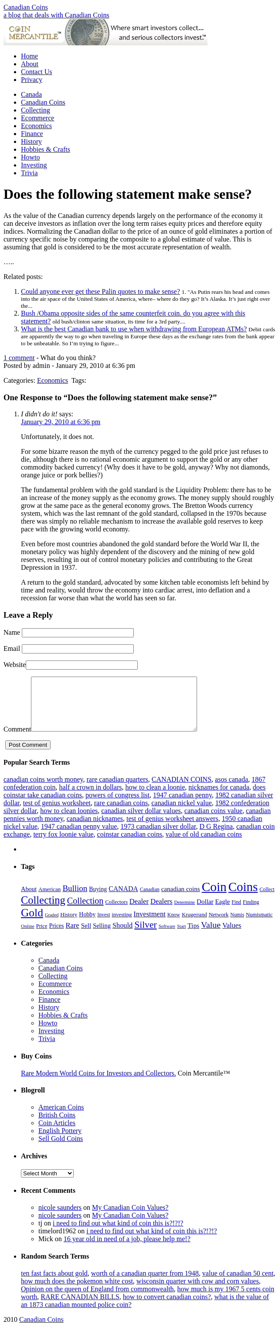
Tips (193, 935)
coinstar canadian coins (129, 844)
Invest (103, 925)
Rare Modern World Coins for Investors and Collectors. (98, 1083)
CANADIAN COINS (181, 789)
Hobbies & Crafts (45, 149)
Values (231, 936)
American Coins (61, 1117)
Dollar (205, 912)
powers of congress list (117, 805)
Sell (86, 936)
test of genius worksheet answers (172, 829)
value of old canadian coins (204, 844)
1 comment (19, 357)
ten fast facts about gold (54, 1283)
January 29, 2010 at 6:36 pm (60, 421)
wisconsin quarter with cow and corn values (197, 1291)
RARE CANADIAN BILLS (80, 1307)
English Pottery (60, 1141)
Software (167, 936)
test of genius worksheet (57, 813)
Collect (266, 900)
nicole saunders (60, 1218)
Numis (237, 925)
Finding (251, 912)
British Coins (56, 1125)
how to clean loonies (69, 821)
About (29, 64)
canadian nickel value (181, 813)
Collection (85, 911)
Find (236, 912)
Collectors (116, 912)
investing (122, 925)
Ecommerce (37, 118)
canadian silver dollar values (141, 821)
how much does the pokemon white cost (77, 1291)
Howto (30, 157)
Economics (36, 125)
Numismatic (259, 925)
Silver (145, 935)
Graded (51, 925)
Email (11, 648)
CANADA (123, 899)
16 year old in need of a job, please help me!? (127, 1249)
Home (29, 56)
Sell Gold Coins (60, 1149)
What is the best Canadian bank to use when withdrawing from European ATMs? (134, 329)
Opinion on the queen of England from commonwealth (97, 1299)
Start (181, 936)
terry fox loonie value (63, 844)
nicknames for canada (218, 797)
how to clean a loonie (155, 797)
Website (14, 664)
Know (173, 925)
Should (122, 936)
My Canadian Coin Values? (130, 1218)
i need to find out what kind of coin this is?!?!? (118, 1233)
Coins (243, 897)
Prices (56, 936)
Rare (72, 936)
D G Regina (215, 837)
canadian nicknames (95, 829)
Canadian (150, 900)
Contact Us (36, 71)
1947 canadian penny (182, 805)
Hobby (87, 925)
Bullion (74, 898)
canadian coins (180, 899)
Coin (214, 897)
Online (27, 936)
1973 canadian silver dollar (158, 837)
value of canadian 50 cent (237, 1283)
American (49, 899)
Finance (32, 133)
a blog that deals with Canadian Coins (56, 15)
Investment (149, 924)
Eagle (222, 912)
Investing (34, 165)
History (31, 141)
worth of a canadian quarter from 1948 (145, 1283)
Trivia (29, 173)
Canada (31, 94)
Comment (17, 739)
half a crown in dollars (90, 797)
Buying (98, 899)
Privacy (31, 79)
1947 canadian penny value (79, 837)
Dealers (161, 912)
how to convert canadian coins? (167, 1307)
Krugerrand (194, 925)
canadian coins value (213, 821)
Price (42, 936)
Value (211, 935)
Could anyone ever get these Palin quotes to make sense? (100, 291)
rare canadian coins (121, 813)
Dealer (139, 912)
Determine (184, 912)
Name (11, 632)
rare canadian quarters (117, 789)
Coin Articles (56, 1133)
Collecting (35, 110)
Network (219, 925)
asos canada (231, 789)
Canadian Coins (25, 7)
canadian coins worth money (43, 789)
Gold (32, 923)
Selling (102, 936)
